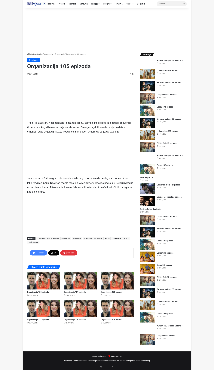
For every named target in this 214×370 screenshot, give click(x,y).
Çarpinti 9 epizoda (164, 265)
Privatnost (68, 361)
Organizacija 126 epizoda (75, 320)
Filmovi (118, 4)
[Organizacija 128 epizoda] (117, 280)
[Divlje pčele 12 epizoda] (147, 147)
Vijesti (62, 4)
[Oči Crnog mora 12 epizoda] (147, 188)
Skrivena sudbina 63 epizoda (169, 289)
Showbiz (72, 4)
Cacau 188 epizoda (165, 314)
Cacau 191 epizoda (165, 107)
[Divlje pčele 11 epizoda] (147, 220)
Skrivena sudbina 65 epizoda (169, 119)
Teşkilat (107, 238)
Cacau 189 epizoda (165, 241)
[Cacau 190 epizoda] (147, 169)
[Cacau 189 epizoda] (147, 244)
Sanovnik (84, 4)
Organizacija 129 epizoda (75, 292)
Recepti (106, 4)
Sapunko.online (134, 361)
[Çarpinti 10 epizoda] (147, 257)
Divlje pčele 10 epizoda (166, 277)
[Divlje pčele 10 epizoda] (147, 281)
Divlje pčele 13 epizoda (166, 95)
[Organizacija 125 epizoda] (117, 308)
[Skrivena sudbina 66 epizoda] (147, 86)
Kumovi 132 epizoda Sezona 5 (170, 60)
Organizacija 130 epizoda (38, 292)
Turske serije (48, 54)
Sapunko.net (89, 361)
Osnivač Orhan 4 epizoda (150, 209)
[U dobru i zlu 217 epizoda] (147, 305)
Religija (94, 4)
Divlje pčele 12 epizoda (166, 143)
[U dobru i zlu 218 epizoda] (147, 135)
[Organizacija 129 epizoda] (80, 280)
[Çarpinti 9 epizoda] (147, 269)
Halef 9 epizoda (146, 177)
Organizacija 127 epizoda (38, 320)
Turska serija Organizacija (120, 238)
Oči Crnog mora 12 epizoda (168, 185)
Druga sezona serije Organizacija (48, 238)
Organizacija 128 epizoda (111, 292)
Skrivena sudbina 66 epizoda (169, 82)
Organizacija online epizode (93, 238)
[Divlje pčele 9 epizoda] (147, 339)
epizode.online (100, 361)
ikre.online (124, 361)
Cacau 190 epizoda (165, 165)
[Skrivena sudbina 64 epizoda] (147, 232)
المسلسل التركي (33, 242)
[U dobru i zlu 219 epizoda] (147, 74)
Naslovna (51, 4)
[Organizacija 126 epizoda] (80, 308)
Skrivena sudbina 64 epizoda (169, 229)
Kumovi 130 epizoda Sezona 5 (170, 326)
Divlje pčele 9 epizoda (166, 336)
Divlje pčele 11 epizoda (166, 216)
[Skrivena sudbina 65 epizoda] (147, 123)
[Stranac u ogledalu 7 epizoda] (147, 201)
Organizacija (60, 54)
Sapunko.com (78, 361)
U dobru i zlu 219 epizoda (168, 70)
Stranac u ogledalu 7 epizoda (169, 197)
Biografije (141, 4)
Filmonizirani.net (112, 361)
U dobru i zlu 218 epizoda (168, 131)
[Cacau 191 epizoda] (147, 110)
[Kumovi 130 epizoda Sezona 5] (147, 328)
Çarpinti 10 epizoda (165, 253)
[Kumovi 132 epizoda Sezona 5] (147, 63)
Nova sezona (65, 238)
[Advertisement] (107, 29)
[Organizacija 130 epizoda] (43, 280)
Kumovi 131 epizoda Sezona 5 (170, 155)
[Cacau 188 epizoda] (147, 317)
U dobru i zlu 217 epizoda (168, 301)
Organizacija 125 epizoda (111, 320)
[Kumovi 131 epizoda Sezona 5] (147, 158)
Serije (129, 4)
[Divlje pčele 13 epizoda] (147, 98)
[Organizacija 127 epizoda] (43, 308)
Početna (31, 54)
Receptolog (145, 361)
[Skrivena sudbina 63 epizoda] (147, 293)
